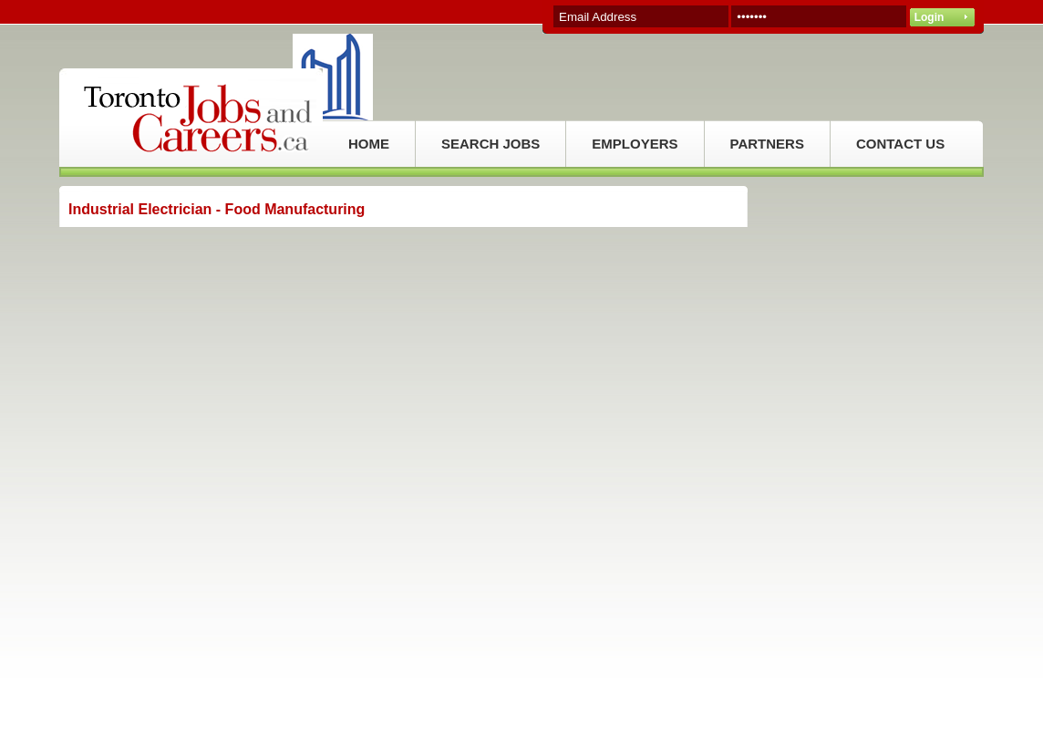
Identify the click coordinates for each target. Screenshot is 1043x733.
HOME (368, 143)
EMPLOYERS (634, 143)
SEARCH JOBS (490, 143)
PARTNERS (767, 143)
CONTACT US (900, 143)
